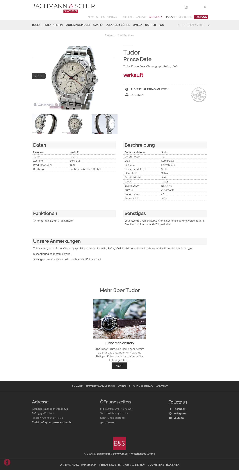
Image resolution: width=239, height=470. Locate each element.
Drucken (134, 95)
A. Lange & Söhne (118, 25)
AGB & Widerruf (134, 464)
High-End (127, 16)
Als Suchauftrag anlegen (147, 89)
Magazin (170, 16)
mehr (119, 365)
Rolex (36, 25)
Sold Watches (126, 35)
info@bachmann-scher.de (56, 422)
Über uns (185, 16)
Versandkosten (110, 464)
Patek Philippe (53, 25)
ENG (199, 7)
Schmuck (155, 16)
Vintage (112, 16)
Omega (137, 25)
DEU (193, 7)
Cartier (150, 25)
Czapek (98, 25)
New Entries (96, 16)
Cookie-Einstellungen (163, 464)
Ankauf (141, 16)
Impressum (88, 464)
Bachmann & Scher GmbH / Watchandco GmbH (126, 453)
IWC (161, 25)
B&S (201, 16)
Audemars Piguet (78, 25)
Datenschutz (69, 464)
